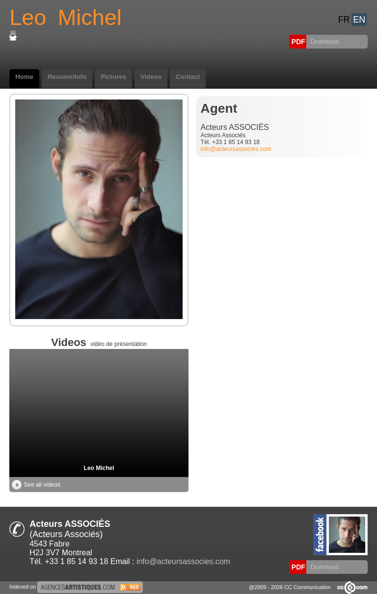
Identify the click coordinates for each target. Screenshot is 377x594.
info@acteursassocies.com (236, 149)
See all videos (36, 485)
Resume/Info (67, 76)
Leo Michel (99, 468)
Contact (188, 76)
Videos (151, 76)
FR (344, 20)
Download (324, 41)
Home (24, 76)
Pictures (113, 76)
